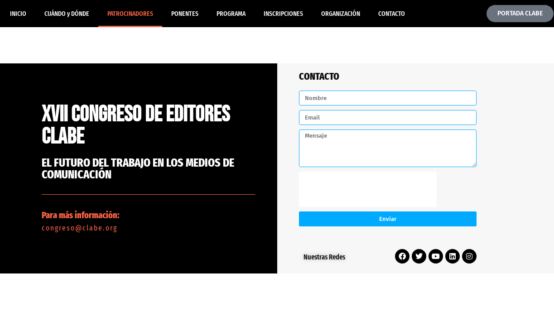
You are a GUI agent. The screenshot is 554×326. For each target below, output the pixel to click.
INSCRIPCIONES (283, 14)
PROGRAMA (231, 14)
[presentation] (368, 189)
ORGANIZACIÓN (340, 14)
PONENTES (184, 14)
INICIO (18, 14)
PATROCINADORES (130, 14)
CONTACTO (391, 14)
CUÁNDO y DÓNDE (66, 14)
